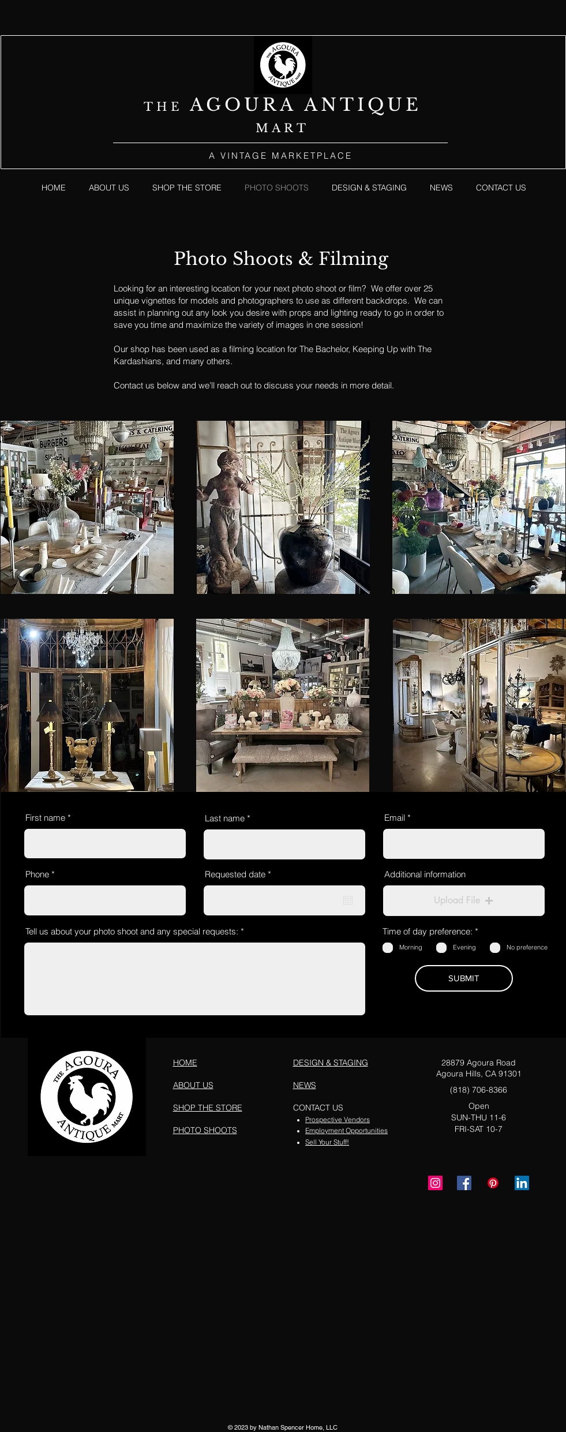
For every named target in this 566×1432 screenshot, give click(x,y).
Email (394, 817)
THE (167, 107)
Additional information (425, 874)
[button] (464, 900)
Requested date (240, 874)
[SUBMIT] (464, 978)
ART (290, 128)
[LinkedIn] (522, 1183)
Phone (37, 874)
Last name (225, 818)
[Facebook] (464, 1183)
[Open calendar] (348, 900)
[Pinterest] (493, 1183)
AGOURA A (255, 104)
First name (45, 817)
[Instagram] (435, 1183)
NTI (344, 104)
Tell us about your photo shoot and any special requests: (131, 931)
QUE (395, 104)
